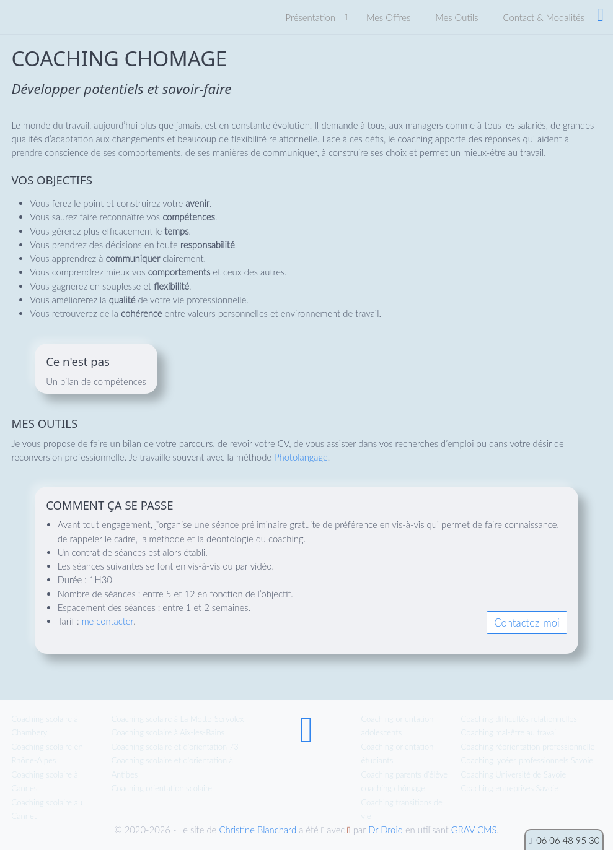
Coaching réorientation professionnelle (528, 747)
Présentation (310, 17)
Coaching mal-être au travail (509, 732)
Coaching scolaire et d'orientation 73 (175, 747)
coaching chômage (393, 788)
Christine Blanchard (257, 829)
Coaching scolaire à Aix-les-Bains (168, 732)
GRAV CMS (474, 829)
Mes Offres (388, 17)
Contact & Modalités (543, 17)
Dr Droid (385, 829)
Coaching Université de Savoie (514, 774)
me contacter (108, 621)
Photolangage (301, 456)
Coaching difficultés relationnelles (519, 719)
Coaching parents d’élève (404, 774)
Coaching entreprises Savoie (509, 788)
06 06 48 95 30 (567, 840)
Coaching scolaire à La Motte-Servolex (178, 719)
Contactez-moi (526, 623)
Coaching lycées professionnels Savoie (527, 760)
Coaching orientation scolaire (162, 788)
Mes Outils (456, 17)
